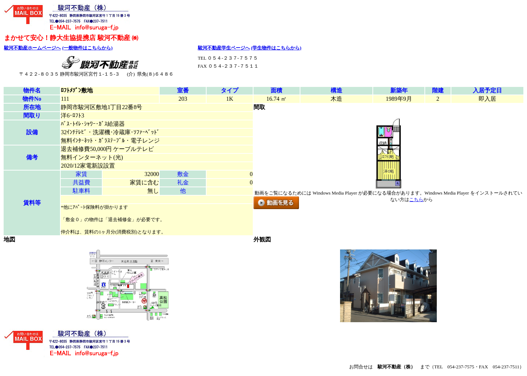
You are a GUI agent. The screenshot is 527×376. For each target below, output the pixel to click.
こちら (416, 199)
